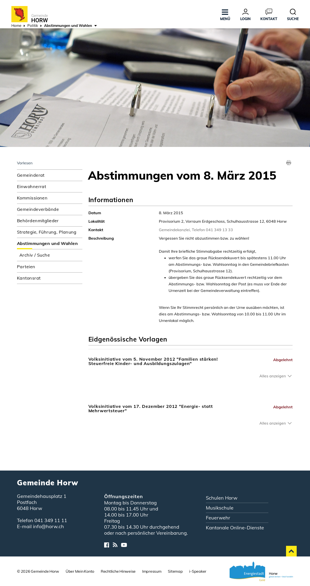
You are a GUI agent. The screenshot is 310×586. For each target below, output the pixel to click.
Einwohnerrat (31, 186)
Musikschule (219, 508)
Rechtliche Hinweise (118, 571)
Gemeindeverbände (38, 209)
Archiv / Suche (34, 255)
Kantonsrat (28, 278)
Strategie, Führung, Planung (47, 232)
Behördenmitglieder (38, 220)
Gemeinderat (31, 175)
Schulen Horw (221, 498)
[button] (32, 26)
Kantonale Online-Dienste (235, 528)
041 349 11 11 (50, 520)
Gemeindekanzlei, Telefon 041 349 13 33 (196, 229)
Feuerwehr (218, 518)
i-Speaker (197, 571)
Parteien (26, 266)
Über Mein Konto (80, 571)
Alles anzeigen (272, 375)
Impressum (152, 571)
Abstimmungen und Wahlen (49, 243)
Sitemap (175, 571)
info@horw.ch (48, 526)
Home (16, 25)
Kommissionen (32, 198)
